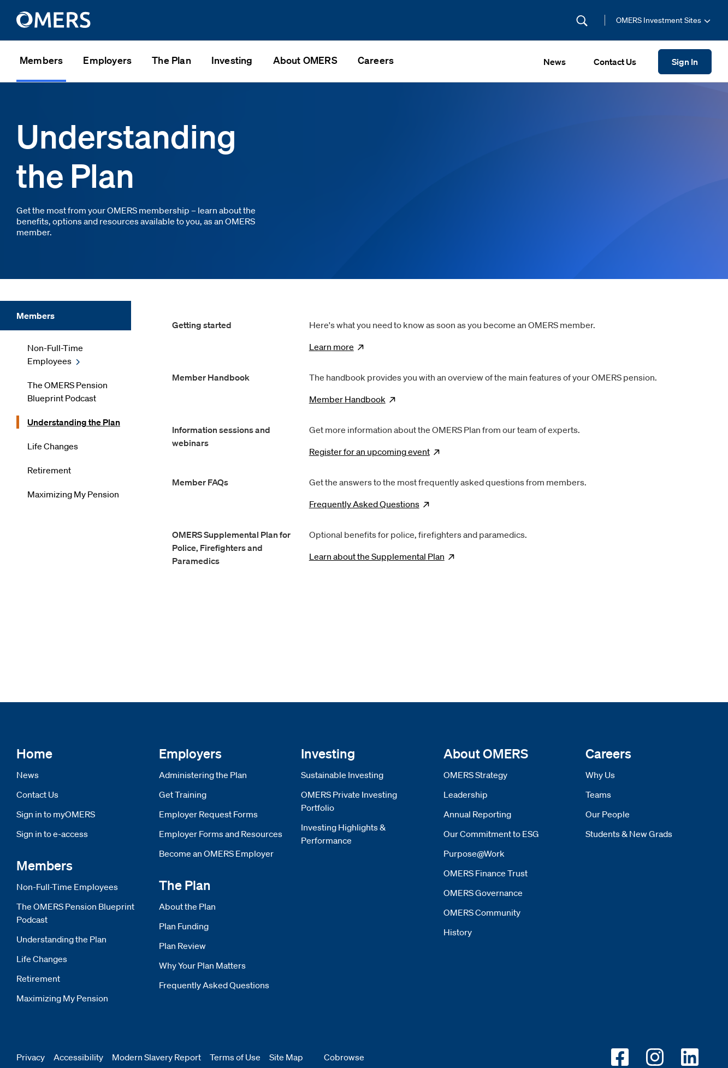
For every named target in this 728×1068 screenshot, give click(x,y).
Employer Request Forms (208, 814)
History (457, 932)
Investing (232, 60)
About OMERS (305, 60)
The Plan (171, 60)
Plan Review (182, 945)
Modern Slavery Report (156, 1057)
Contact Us (37, 794)
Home (34, 753)
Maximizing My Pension (62, 998)
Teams (598, 794)
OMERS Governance (483, 892)
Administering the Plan (203, 774)
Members (41, 60)
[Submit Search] (582, 20)
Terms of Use (235, 1057)
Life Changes (41, 958)
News (27, 774)
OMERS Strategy (475, 774)
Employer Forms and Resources (220, 833)
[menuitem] (41, 61)
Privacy (30, 1057)
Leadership (465, 794)
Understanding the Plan (61, 939)
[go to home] (54, 20)
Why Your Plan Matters (202, 965)
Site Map (286, 1057)
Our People (607, 814)
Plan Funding (184, 926)
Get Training (182, 794)
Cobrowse (344, 1057)
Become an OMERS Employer (216, 853)
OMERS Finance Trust (485, 873)
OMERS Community (481, 912)
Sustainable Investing (342, 774)
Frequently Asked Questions (214, 985)
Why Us (600, 774)
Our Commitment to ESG (491, 833)
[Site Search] (508, 20)
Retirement (38, 978)
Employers (107, 60)
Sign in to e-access (52, 833)
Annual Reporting (477, 814)
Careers (376, 60)
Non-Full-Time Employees (67, 886)
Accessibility (78, 1057)
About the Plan (187, 906)
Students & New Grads (628, 833)
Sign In (685, 61)
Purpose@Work (474, 853)
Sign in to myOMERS (55, 814)
